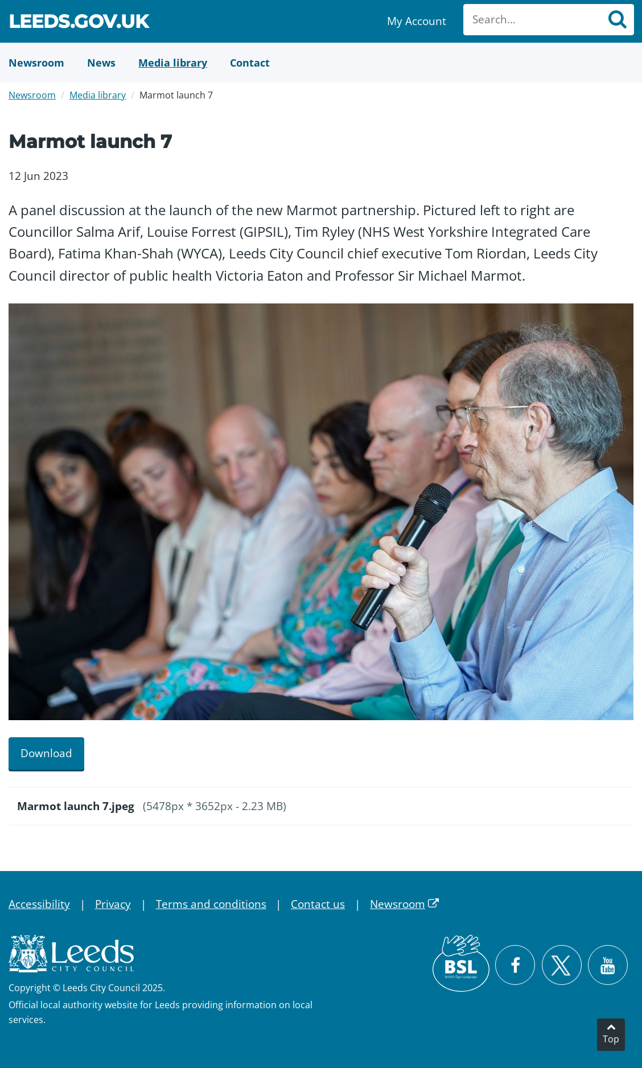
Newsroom (32, 95)
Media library (97, 95)
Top (611, 1039)
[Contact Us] (250, 62)
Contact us (318, 904)
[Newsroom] (36, 62)
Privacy (113, 904)
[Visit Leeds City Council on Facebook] (515, 965)
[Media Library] (172, 62)
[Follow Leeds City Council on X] (561, 965)
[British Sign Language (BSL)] (461, 963)
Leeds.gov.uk (79, 23)
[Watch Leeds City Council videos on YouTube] (608, 965)
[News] (101, 62)
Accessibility (39, 904)
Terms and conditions (211, 904)
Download (46, 753)
